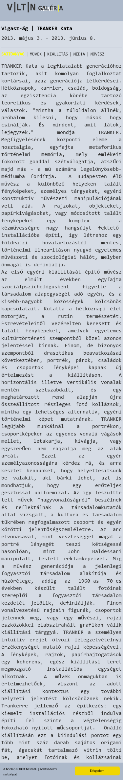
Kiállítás (57, 54)
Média (79, 54)
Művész (98, 54)
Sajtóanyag (12, 54)
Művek (36, 54)
